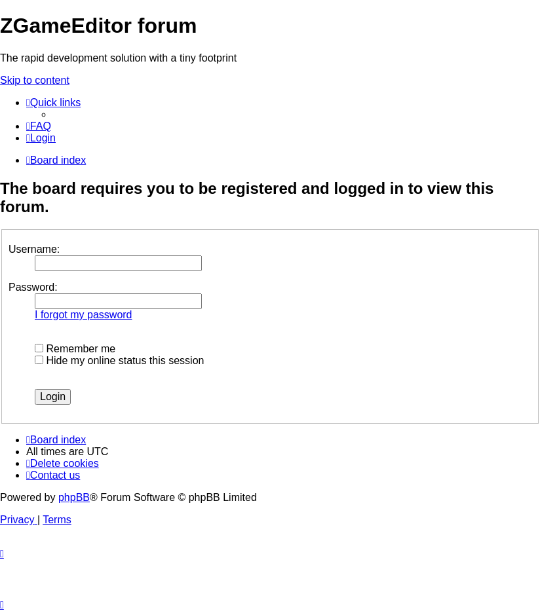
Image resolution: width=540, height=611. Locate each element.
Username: (34, 249)
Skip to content (34, 80)
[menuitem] (38, 126)
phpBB (74, 497)
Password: (33, 287)
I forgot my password (83, 314)
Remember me (75, 348)
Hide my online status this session (119, 360)
